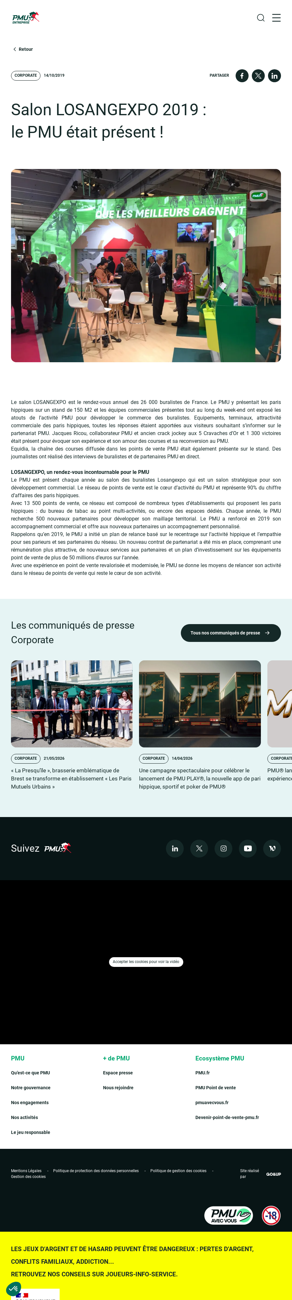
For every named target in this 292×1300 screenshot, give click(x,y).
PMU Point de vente (215, 1087)
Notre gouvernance (31, 1087)
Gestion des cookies (28, 1176)
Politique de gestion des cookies (178, 1171)
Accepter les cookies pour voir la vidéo (146, 961)
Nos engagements (30, 1102)
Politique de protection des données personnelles (96, 1171)
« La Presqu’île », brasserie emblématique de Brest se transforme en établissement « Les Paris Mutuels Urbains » (71, 779)
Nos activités (24, 1117)
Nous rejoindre (118, 1087)
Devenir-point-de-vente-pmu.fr (227, 1117)
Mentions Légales (26, 1171)
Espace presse (118, 1072)
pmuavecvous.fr (211, 1102)
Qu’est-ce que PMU (30, 1072)
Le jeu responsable (30, 1132)
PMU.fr (202, 1072)
